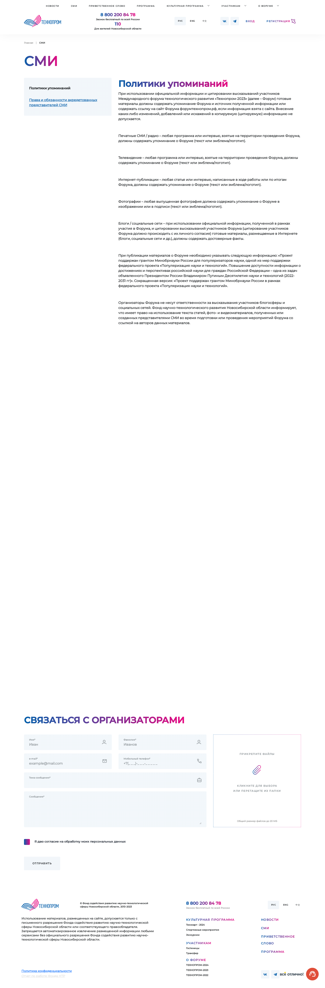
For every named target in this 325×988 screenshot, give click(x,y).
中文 (204, 21)
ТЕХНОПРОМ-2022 (197, 975)
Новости (52, 6)
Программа (146, 6)
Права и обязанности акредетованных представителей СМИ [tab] (63, 102)
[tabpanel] (209, 206)
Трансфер (192, 953)
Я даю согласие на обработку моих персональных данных (80, 841)
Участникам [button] (231, 6)
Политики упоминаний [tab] (49, 88)
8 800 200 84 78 (117, 14)
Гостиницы (192, 948)
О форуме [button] (265, 6)
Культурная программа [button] (185, 6)
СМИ (74, 6)
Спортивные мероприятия (202, 929)
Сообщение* (36, 796)
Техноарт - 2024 (195, 924)
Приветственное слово (107, 6)
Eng (192, 21)
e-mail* (33, 758)
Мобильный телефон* (137, 758)
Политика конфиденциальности (46, 971)
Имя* (32, 739)
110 (118, 24)
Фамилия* (130, 739)
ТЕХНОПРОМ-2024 (197, 965)
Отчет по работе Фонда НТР (43, 976)
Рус (180, 21)
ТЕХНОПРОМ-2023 (197, 970)
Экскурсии (193, 934)
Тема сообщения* (39, 777)
